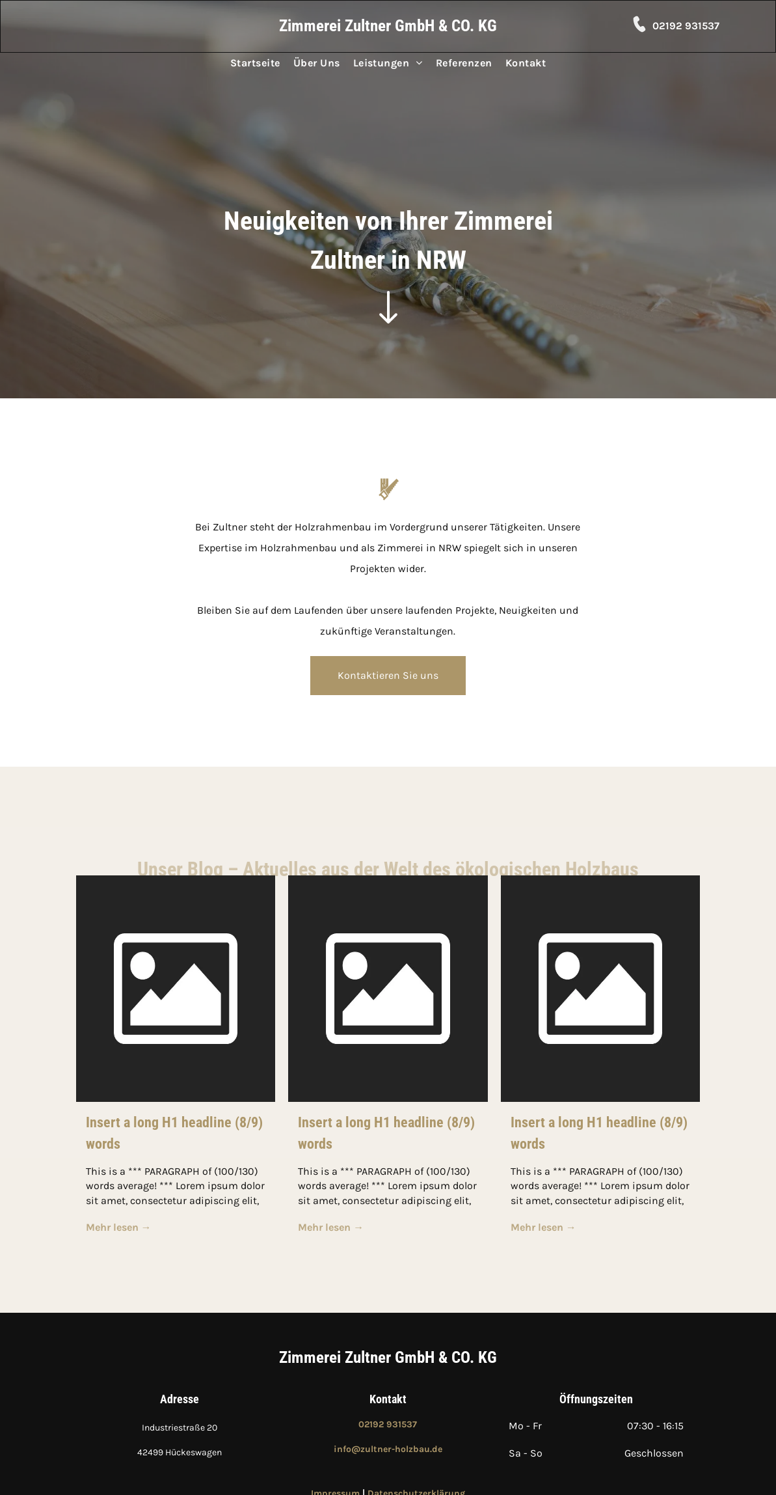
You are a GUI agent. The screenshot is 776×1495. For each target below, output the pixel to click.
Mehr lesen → (119, 1227)
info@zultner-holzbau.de (388, 1449)
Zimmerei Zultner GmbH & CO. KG (388, 1357)
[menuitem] (255, 63)
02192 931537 (685, 26)
